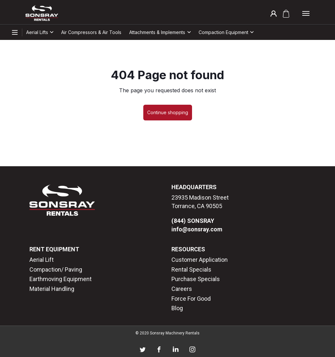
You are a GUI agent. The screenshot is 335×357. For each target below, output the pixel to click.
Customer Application (199, 259)
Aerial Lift (41, 259)
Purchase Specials (195, 279)
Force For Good (191, 298)
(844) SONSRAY (192, 220)
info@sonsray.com (196, 229)
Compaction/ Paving (55, 269)
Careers (181, 288)
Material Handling (51, 288)
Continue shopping (167, 112)
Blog (177, 308)
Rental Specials (191, 269)
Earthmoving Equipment (60, 279)
